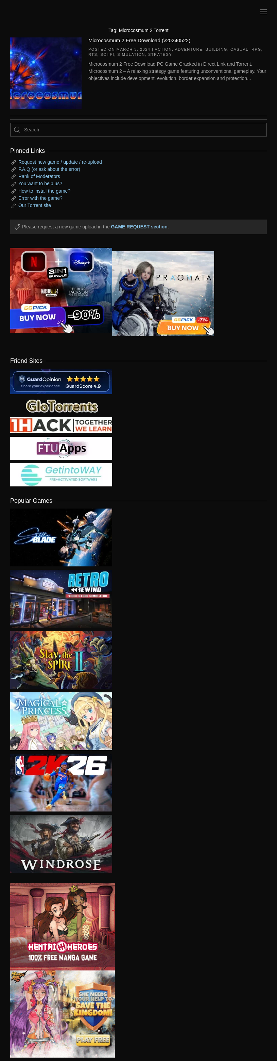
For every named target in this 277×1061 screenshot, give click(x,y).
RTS (92, 54)
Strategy (160, 54)
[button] (263, 12)
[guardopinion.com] (61, 381)
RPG (256, 49)
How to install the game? (44, 191)
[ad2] (57, 926)
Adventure (188, 49)
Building (216, 49)
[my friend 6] (61, 448)
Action (163, 49)
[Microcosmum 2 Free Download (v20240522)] (46, 72)
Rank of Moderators (39, 176)
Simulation (131, 54)
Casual (239, 49)
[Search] (138, 129)
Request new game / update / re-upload (60, 162)
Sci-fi (107, 54)
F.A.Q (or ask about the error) (49, 169)
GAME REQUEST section (139, 226)
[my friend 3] (61, 425)
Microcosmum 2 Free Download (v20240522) (139, 40)
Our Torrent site (34, 205)
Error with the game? (40, 198)
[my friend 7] (61, 474)
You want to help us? (40, 183)
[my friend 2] (61, 405)
